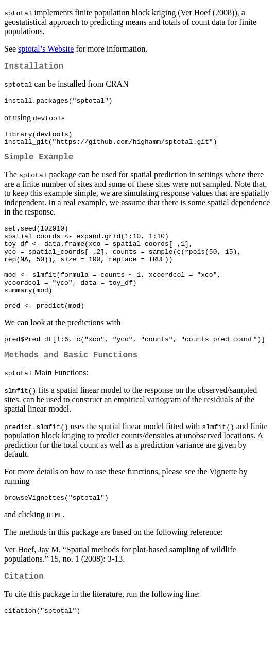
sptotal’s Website (46, 48)
